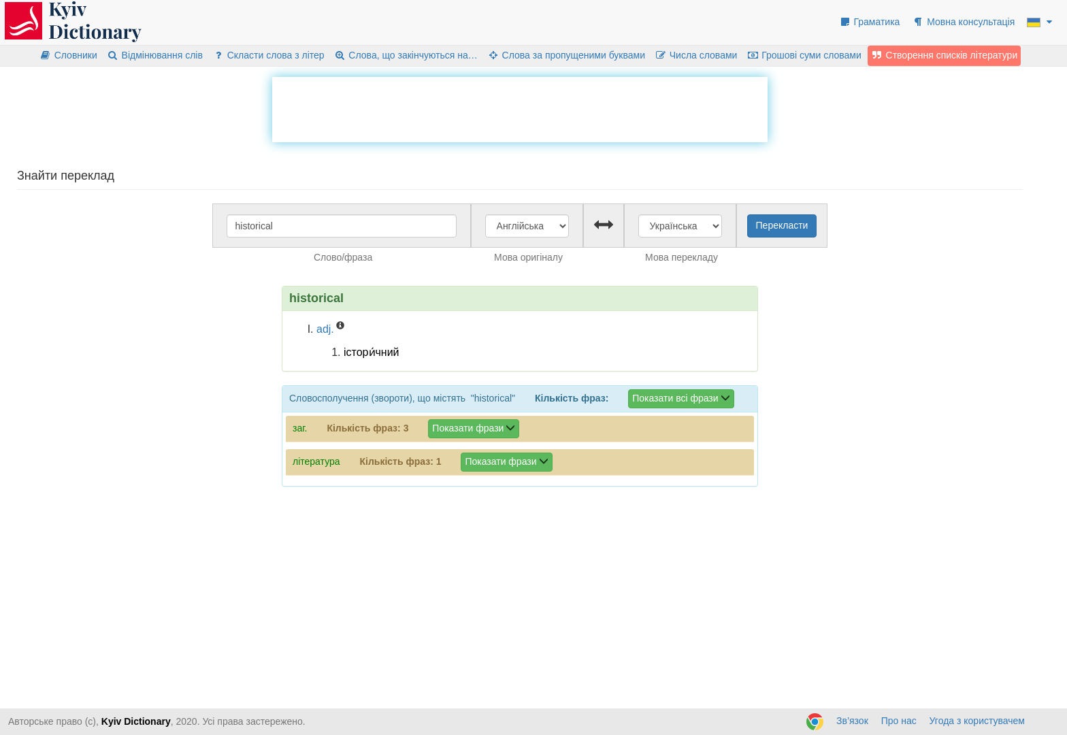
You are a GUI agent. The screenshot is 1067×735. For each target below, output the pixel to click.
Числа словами (696, 55)
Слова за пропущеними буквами (566, 55)
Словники (68, 55)
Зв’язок (852, 720)
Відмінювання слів (155, 55)
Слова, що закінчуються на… (406, 55)
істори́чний (371, 352)
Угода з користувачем (977, 720)
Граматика (869, 21)
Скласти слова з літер (268, 55)
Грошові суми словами (803, 55)
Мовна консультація (963, 21)
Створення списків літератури (944, 55)
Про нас (899, 720)
